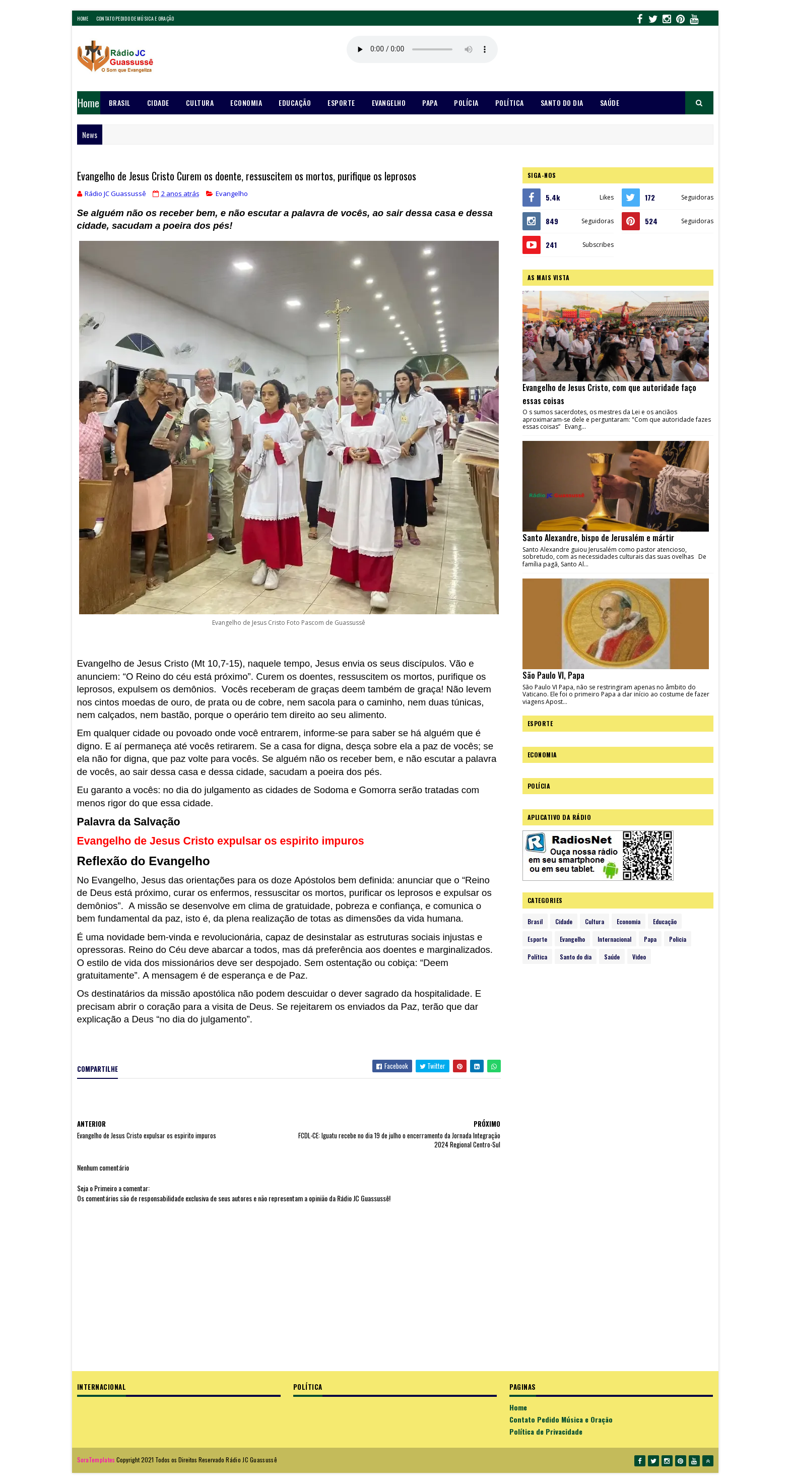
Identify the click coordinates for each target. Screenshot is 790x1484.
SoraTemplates (96, 1459)
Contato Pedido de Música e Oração (135, 18)
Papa (429, 102)
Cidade (158, 102)
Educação (295, 102)
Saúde (610, 102)
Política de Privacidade (545, 1431)
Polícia (466, 102)
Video (639, 956)
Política (509, 102)
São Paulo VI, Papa (553, 675)
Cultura (200, 102)
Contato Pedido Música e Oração (561, 1419)
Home (83, 18)
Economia (246, 102)
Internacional (614, 939)
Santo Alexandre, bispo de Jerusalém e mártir (598, 538)
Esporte (341, 102)
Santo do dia (562, 102)
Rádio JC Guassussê (251, 1459)
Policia (677, 939)
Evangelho (389, 102)
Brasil (119, 102)
